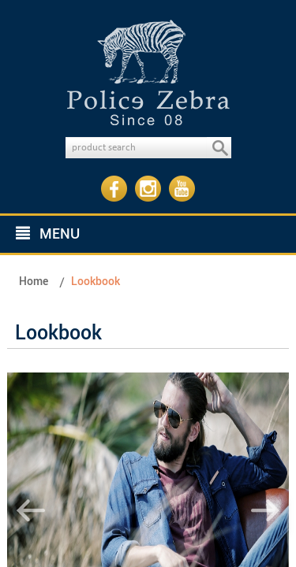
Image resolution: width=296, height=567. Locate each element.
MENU (48, 234)
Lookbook (95, 281)
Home (33, 281)
